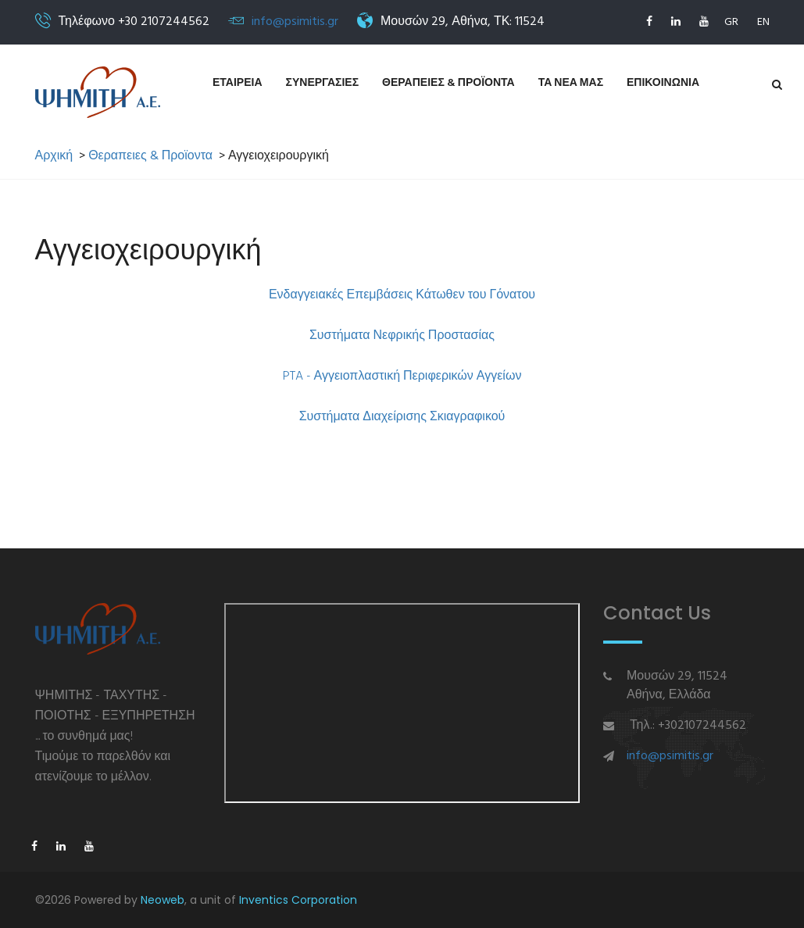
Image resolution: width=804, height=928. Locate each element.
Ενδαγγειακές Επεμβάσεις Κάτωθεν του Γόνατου (402, 295)
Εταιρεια (238, 83)
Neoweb (162, 900)
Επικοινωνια (663, 83)
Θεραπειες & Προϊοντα (448, 83)
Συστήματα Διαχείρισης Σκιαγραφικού (402, 417)
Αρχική (54, 157)
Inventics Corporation (298, 900)
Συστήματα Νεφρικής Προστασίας (402, 336)
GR (731, 22)
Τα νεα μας (570, 83)
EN (763, 22)
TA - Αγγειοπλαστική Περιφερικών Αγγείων (406, 376)
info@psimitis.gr (295, 22)
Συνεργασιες (322, 83)
